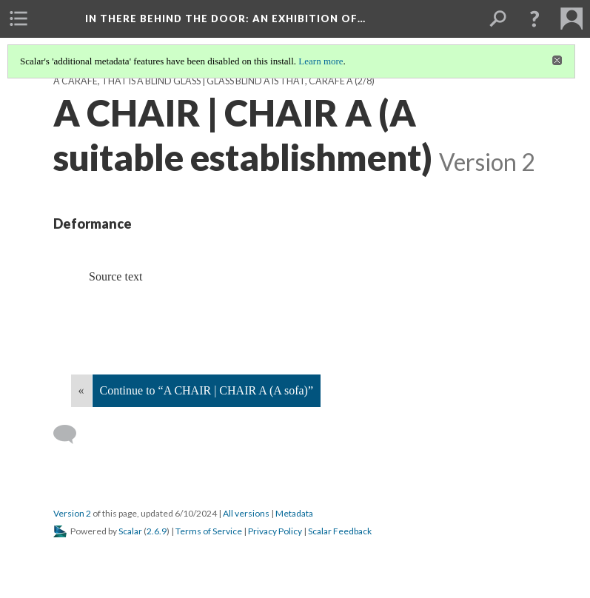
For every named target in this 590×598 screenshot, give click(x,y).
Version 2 (72, 513)
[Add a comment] (71, 434)
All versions (246, 513)
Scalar (130, 531)
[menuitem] (18, 18)
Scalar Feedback (340, 531)
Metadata (294, 513)
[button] (534, 18)
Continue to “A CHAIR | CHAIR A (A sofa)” (207, 390)
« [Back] (81, 390)
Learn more (320, 61)
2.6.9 (157, 531)
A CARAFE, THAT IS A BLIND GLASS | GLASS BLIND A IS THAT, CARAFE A (203, 81)
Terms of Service (208, 531)
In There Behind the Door (225, 18)
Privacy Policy (275, 531)
